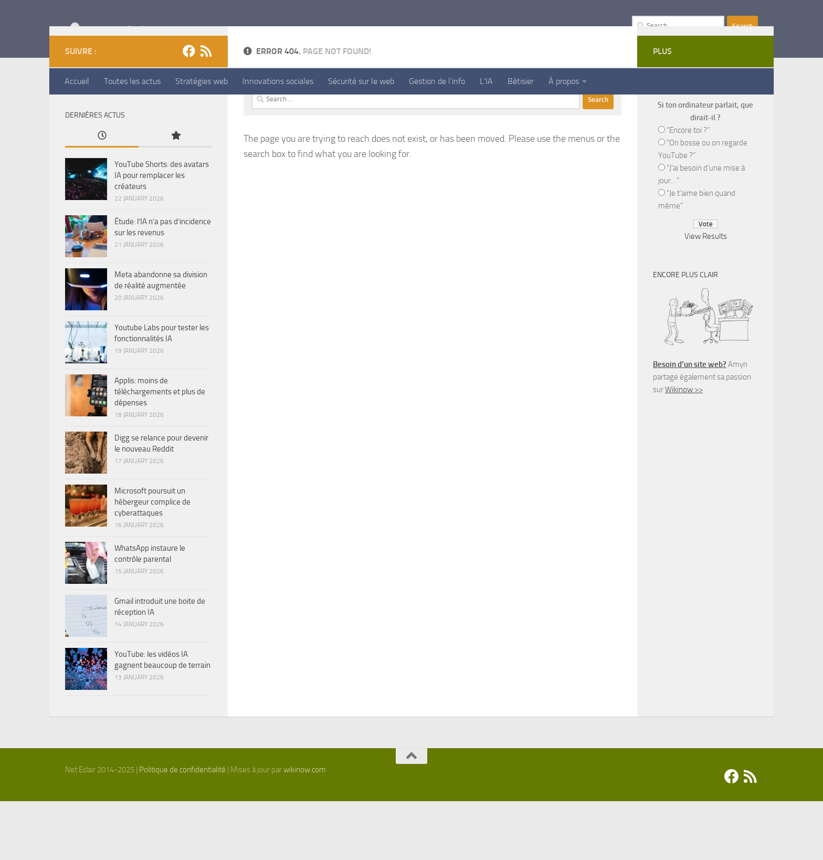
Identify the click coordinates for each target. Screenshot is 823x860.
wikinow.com (304, 828)
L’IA (486, 81)
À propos (563, 81)
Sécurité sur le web (361, 81)
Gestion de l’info (437, 81)
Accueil (77, 81)
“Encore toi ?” (688, 189)
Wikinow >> (684, 448)
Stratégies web (201, 81)
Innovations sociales (277, 81)
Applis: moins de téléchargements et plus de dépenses (159, 450)
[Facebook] (189, 109)
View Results (705, 295)
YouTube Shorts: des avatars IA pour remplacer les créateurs (161, 234)
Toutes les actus (132, 81)
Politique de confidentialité (182, 828)
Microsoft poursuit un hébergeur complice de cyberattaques (152, 560)
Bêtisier (521, 81)
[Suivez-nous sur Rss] (205, 109)
